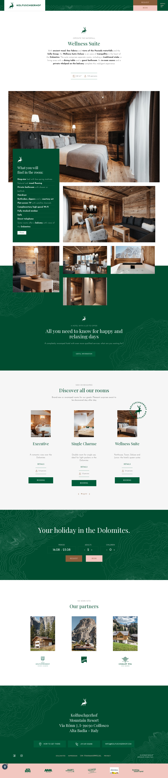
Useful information (84, 354)
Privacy (107, 756)
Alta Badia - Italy (84, 730)
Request (145, 2)
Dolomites (60, 756)
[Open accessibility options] (5, 766)
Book (145, 8)
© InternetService (146, 755)
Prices (22, 233)
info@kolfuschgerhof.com (118, 744)
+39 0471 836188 (84, 744)
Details (40, 464)
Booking (41, 480)
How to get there (49, 744)
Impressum (72, 756)
